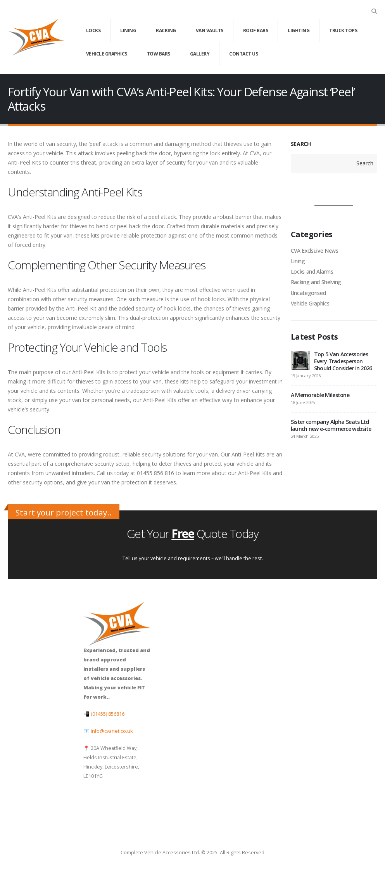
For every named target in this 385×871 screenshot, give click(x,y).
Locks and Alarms (312, 272)
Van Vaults (209, 30)
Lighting (298, 30)
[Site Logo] (36, 37)
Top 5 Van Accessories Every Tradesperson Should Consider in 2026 (343, 363)
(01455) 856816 (107, 714)
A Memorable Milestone (320, 397)
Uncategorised (308, 294)
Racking (166, 30)
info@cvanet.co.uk (112, 731)
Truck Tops (343, 30)
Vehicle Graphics (106, 53)
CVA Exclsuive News (315, 250)
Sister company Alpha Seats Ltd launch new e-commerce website (331, 427)
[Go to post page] (300, 362)
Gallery (200, 53)
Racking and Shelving (316, 283)
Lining (128, 30)
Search (364, 163)
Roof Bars (255, 30)
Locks (93, 30)
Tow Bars (158, 53)
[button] (374, 11)
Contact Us (243, 53)
